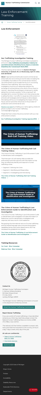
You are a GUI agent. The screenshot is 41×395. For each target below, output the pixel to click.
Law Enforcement (30, 22)
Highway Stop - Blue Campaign (12, 249)
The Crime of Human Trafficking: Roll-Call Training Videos (18, 177)
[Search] (36, 3)
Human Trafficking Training (14, 22)
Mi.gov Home (7, 369)
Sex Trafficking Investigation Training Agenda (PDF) (20, 119)
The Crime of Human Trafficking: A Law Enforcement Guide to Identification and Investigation (19, 233)
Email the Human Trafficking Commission (19, 307)
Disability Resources (9, 382)
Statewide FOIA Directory (11, 387)
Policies (5, 373)
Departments (7, 391)
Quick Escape (9, 345)
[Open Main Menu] (39, 3)
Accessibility (7, 378)
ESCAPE (33, 390)
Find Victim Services (10, 341)
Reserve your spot (7, 107)
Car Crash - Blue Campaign (10, 246)
